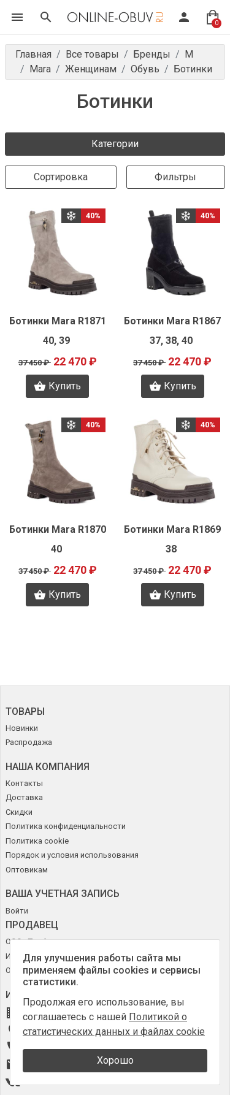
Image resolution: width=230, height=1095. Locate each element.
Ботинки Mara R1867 (172, 321)
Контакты (24, 783)
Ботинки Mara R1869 (172, 529)
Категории (115, 144)
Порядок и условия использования (72, 855)
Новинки (22, 728)
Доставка (24, 797)
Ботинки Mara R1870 (57, 529)
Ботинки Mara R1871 (57, 321)
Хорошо (115, 1060)
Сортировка (61, 177)
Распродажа (29, 742)
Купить (57, 386)
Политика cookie (37, 840)
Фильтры (175, 177)
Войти (17, 910)
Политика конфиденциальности (66, 826)
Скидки (19, 812)
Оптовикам (27, 869)
